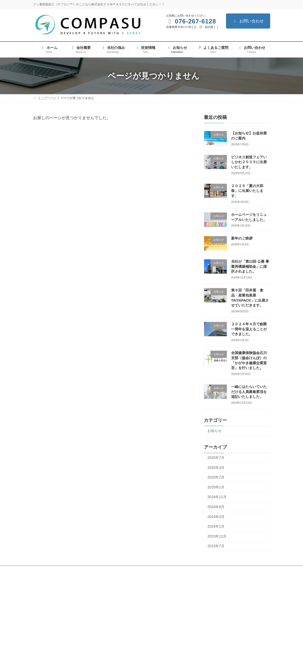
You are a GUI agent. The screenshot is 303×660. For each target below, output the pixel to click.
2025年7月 (216, 458)
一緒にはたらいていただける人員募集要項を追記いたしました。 (249, 392)
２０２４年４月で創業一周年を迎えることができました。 (249, 329)
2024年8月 (216, 507)
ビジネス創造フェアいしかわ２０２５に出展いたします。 (249, 162)
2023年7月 (216, 546)
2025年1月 (216, 487)
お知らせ (214, 431)
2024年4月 (216, 517)
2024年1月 (216, 526)
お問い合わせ (248, 21)
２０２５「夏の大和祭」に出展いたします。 (247, 191)
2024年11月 (217, 497)
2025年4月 (216, 468)
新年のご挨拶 (242, 238)
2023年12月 (217, 536)
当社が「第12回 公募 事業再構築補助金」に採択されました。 (250, 266)
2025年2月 (216, 477)
